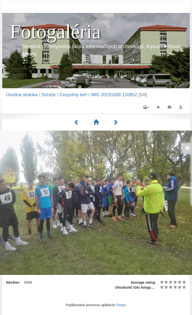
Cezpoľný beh (73, 94)
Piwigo (121, 305)
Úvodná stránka (22, 94)
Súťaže (48, 94)
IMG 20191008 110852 (114, 94)
